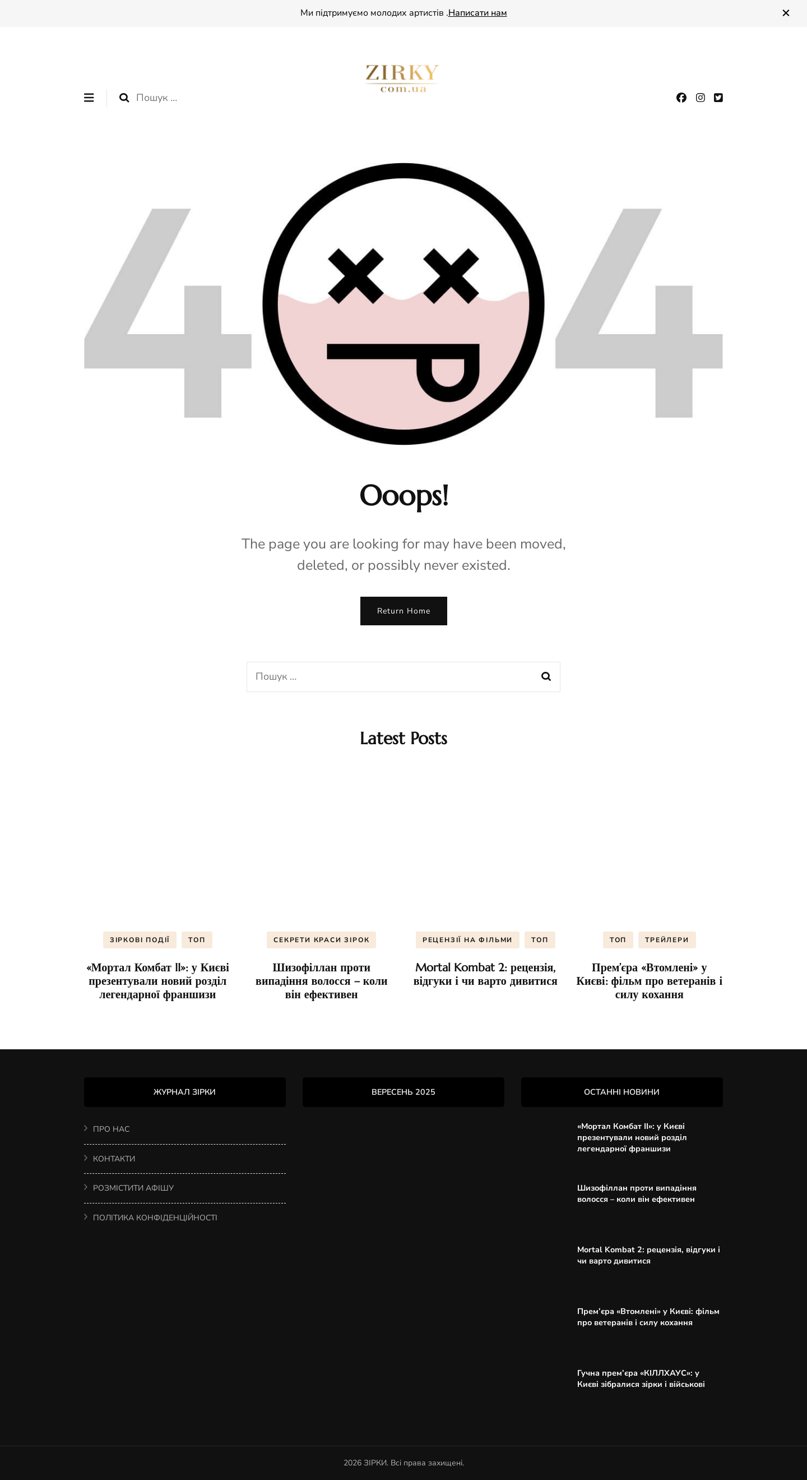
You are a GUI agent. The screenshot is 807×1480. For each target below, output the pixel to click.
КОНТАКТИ (114, 1159)
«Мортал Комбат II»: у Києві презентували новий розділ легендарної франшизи (157, 981)
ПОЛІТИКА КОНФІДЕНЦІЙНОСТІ (155, 1217)
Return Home (403, 611)
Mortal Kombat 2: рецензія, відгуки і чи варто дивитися (486, 974)
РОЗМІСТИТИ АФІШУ (133, 1188)
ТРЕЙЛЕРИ (667, 939)
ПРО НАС (111, 1129)
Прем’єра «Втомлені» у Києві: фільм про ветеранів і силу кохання (649, 981)
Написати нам (477, 13)
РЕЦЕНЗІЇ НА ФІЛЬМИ (468, 939)
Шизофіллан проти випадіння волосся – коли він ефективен (321, 981)
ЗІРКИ (375, 1463)
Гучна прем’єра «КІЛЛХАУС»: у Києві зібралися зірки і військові (641, 1378)
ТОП (196, 939)
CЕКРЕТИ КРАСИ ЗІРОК (321, 939)
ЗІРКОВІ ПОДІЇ (140, 939)
